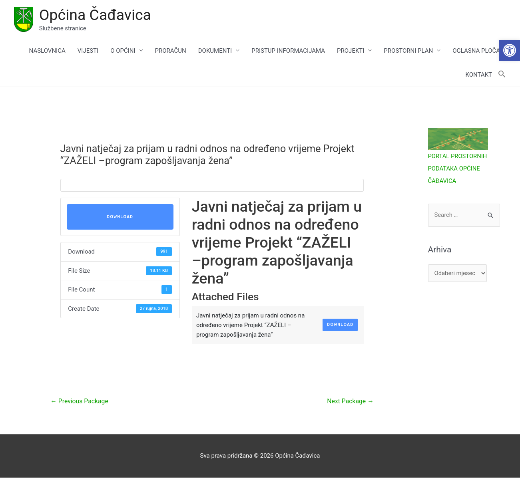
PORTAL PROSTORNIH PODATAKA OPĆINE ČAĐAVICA (458, 168)
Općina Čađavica (96, 15)
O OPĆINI (122, 51)
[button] (509, 50)
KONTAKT (478, 75)
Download (120, 217)
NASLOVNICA (47, 51)
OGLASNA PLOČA (476, 51)
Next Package (349, 401)
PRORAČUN (170, 51)
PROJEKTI (350, 51)
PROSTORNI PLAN (408, 51)
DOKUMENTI (215, 51)
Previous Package (79, 401)
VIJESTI (88, 51)
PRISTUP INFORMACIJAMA (288, 51)
